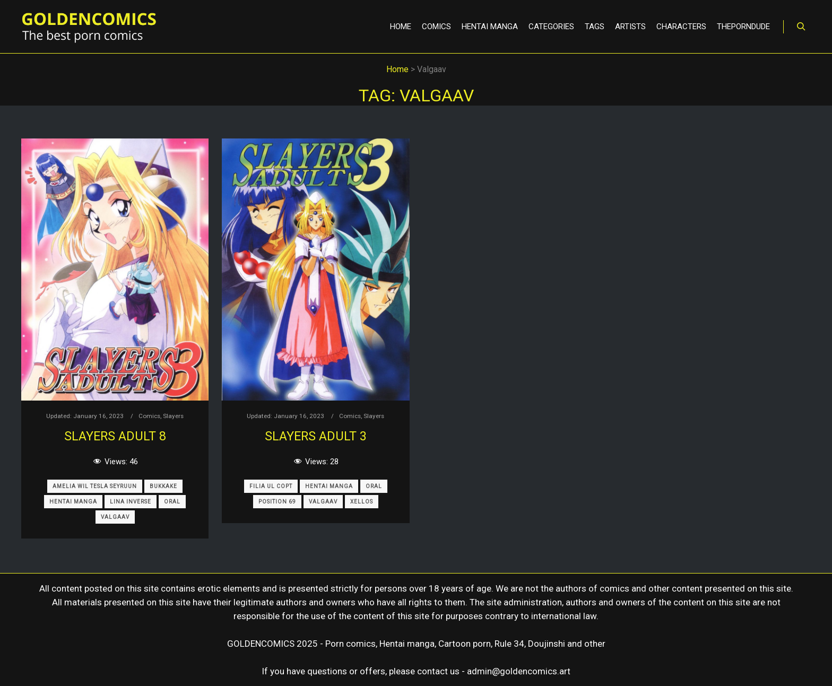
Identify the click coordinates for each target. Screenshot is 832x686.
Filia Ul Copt (270, 486)
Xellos (361, 502)
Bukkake (163, 486)
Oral (172, 502)
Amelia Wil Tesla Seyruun (95, 486)
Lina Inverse (130, 502)
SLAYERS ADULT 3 (316, 436)
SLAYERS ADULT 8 (115, 436)
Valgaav (115, 517)
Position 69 (277, 502)
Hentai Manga (73, 502)
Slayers (173, 416)
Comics (149, 416)
